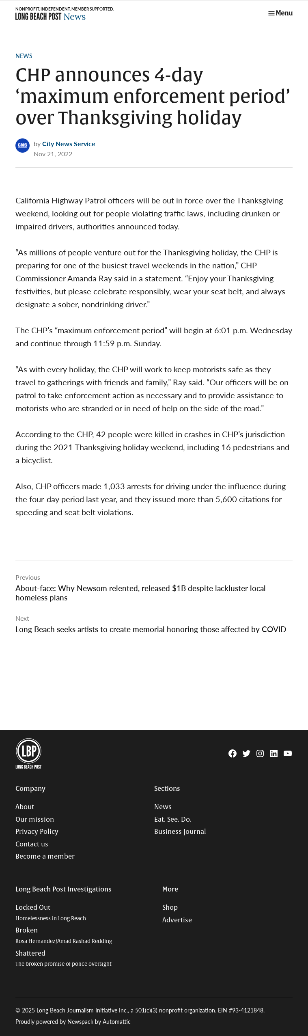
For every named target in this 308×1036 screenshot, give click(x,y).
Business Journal (180, 832)
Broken (63, 935)
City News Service (68, 143)
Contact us (31, 844)
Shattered (63, 959)
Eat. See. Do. (173, 820)
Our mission (34, 820)
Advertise (177, 920)
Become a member (45, 857)
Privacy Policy (36, 832)
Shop (170, 908)
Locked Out (50, 913)
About (24, 807)
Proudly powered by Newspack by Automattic (73, 1021)
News (23, 56)
